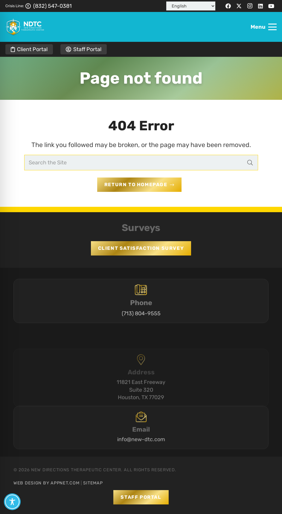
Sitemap (93, 483)
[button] (263, 26)
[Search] (250, 162)
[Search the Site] (141, 162)
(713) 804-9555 (141, 316)
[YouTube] (271, 6)
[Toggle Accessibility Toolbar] (12, 502)
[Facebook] (228, 6)
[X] (239, 6)
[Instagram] (249, 6)
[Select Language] (190, 5)
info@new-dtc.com (141, 451)
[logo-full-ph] (25, 27)
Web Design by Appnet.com (46, 483)
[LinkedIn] (260, 6)
